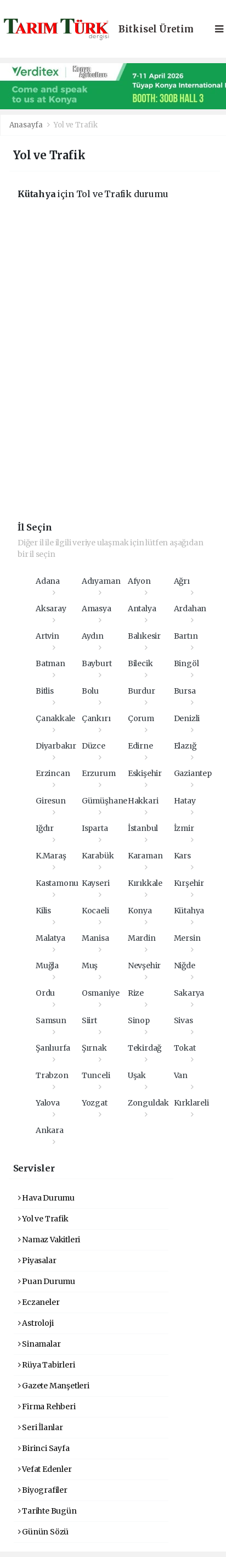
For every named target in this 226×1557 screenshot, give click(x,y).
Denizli (187, 718)
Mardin (142, 938)
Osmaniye (100, 993)
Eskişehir (145, 773)
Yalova (48, 1103)
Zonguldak (148, 1103)
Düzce (93, 746)
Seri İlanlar (40, 1427)
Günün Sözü (43, 1532)
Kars (182, 856)
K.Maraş (51, 856)
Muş (90, 965)
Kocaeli (95, 911)
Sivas (183, 1020)
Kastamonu (57, 883)
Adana (48, 581)
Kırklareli (191, 1103)
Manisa (95, 938)
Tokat (185, 1048)
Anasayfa (26, 125)
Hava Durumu (46, 1198)
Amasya (96, 608)
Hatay (185, 801)
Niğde (184, 965)
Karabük (98, 856)
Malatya (50, 938)
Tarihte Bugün (47, 1511)
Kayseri (96, 883)
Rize (136, 993)
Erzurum (99, 773)
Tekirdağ (144, 1048)
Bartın (186, 636)
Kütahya (189, 911)
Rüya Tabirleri (46, 1365)
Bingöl (186, 663)
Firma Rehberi (47, 1406)
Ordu (45, 993)
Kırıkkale (145, 883)
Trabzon (52, 1075)
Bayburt (97, 663)
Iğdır (45, 828)
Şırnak (94, 1048)
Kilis (43, 911)
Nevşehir (144, 965)
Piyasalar (37, 1260)
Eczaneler (39, 1302)
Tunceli (96, 1075)
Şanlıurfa (53, 1048)
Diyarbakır (56, 746)
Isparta (95, 828)
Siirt (89, 1020)
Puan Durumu (47, 1281)
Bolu (90, 691)
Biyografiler (42, 1490)
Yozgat (95, 1103)
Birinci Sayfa (44, 1448)
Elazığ (185, 746)
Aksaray (51, 608)
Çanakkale (55, 718)
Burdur (141, 691)
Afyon (139, 581)
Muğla (47, 965)
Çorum (141, 718)
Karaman (145, 856)
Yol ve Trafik (76, 125)
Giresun (51, 801)
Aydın (93, 636)
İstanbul (143, 828)
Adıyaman (101, 581)
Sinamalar (39, 1344)
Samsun (51, 1020)
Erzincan (53, 773)
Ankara (50, 1130)
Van (181, 1075)
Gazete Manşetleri (53, 1386)
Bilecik (140, 663)
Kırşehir (189, 883)
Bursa (185, 691)
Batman (50, 663)
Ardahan (190, 608)
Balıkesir (144, 636)
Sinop (139, 1020)
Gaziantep (193, 773)
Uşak (137, 1075)
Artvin (47, 636)
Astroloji (36, 1323)
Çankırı (96, 718)
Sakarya (189, 993)
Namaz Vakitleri (49, 1240)
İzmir (184, 828)
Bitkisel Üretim (156, 29)
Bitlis (45, 691)
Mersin (187, 938)
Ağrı (182, 581)
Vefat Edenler (45, 1469)
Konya (140, 911)
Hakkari (143, 801)
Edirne (140, 746)
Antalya (142, 608)
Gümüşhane (104, 801)
